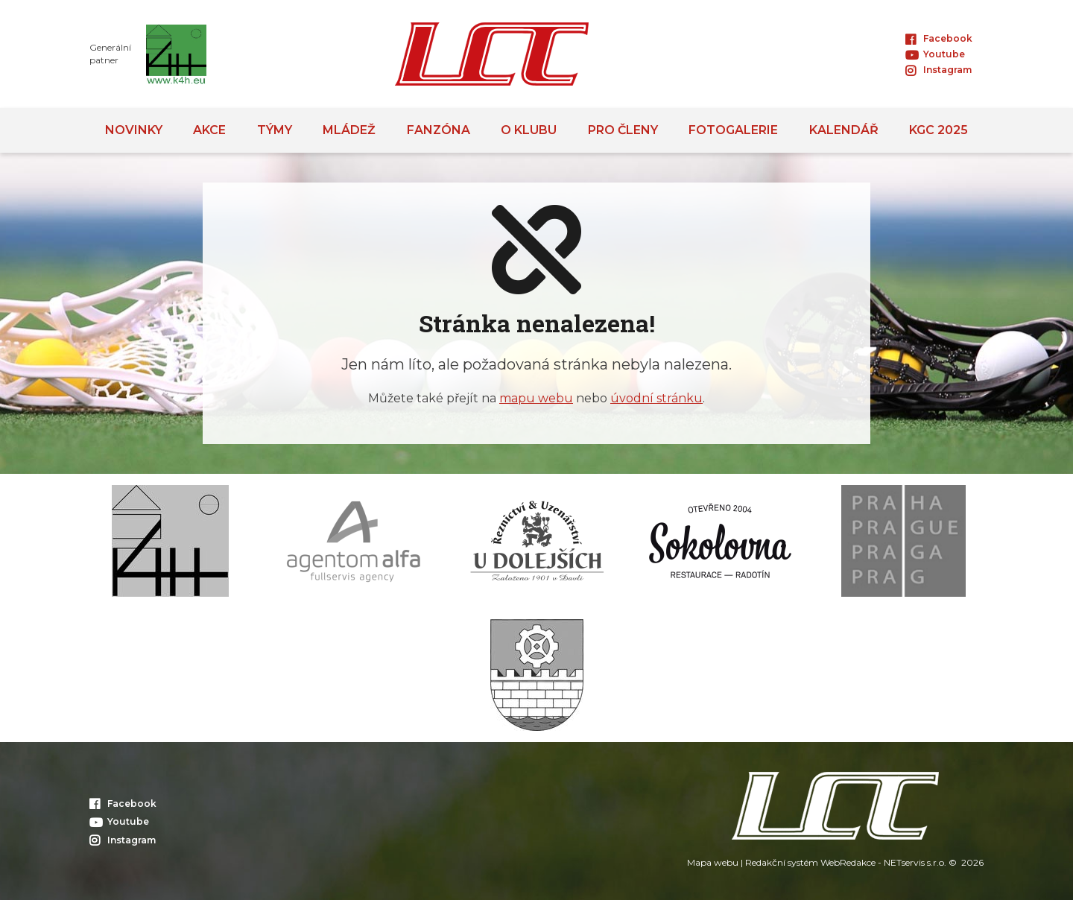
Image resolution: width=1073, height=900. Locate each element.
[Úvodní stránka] (492, 54)
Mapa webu (712, 862)
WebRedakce (848, 862)
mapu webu (536, 398)
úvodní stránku (656, 398)
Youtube (935, 54)
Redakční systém (781, 862)
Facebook (938, 38)
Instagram (938, 69)
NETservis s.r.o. (915, 862)
